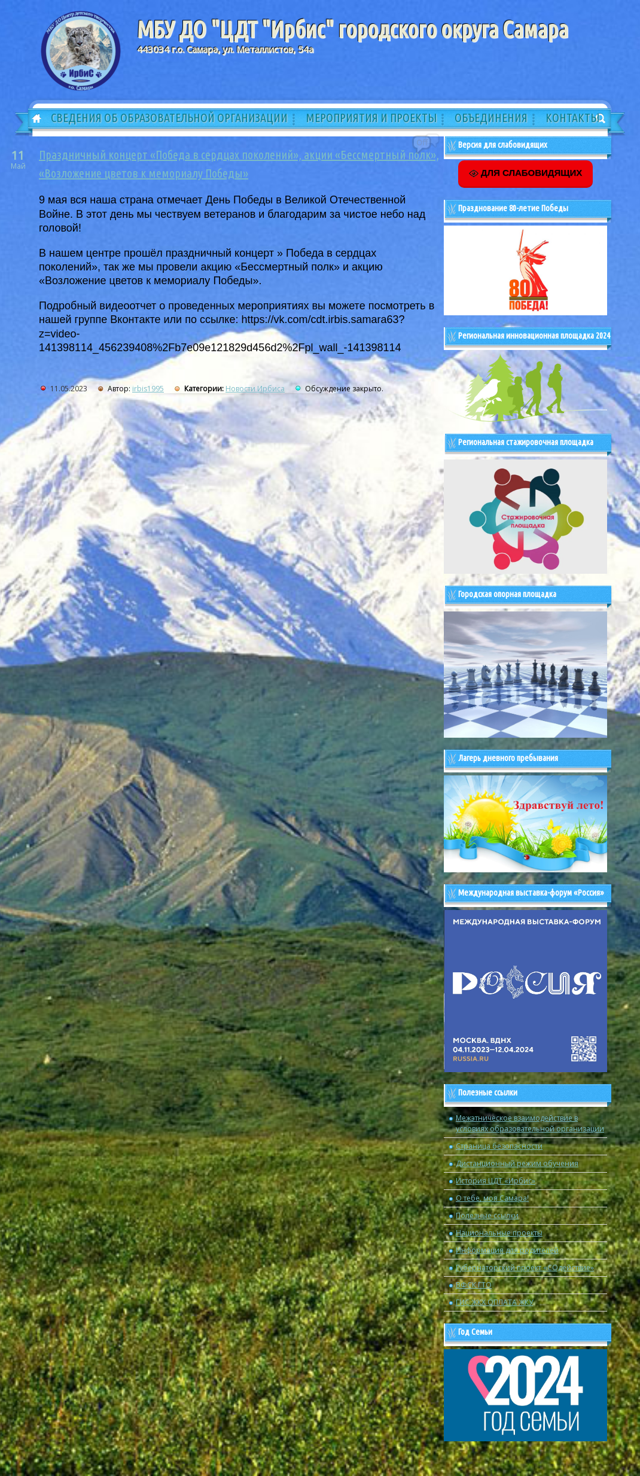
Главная (32, 119)
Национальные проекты (499, 1233)
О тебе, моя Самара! (492, 1198)
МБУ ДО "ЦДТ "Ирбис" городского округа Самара (352, 29)
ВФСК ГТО (474, 1285)
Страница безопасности (499, 1146)
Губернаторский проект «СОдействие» (525, 1267)
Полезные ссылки (487, 1215)
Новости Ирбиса (255, 389)
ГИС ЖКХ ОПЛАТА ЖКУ (494, 1302)
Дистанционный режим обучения (517, 1163)
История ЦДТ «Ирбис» (495, 1181)
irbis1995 (148, 389)
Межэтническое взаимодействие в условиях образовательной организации (530, 1123)
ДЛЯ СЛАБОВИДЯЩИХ (526, 173)
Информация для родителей (507, 1250)
